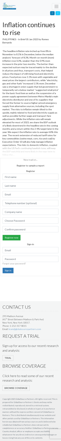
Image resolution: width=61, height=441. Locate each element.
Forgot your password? (14, 263)
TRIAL (8, 357)
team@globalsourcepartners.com (25, 329)
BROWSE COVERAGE (16, 388)
